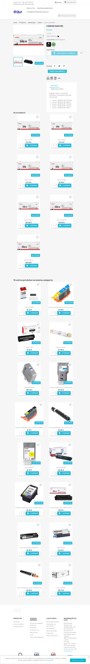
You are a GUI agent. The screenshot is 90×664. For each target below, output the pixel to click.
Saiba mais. (50, 660)
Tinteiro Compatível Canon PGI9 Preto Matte (29, 427)
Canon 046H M (61, 220)
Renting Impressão (45, 8)
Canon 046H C (28, 260)
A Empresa (33, 628)
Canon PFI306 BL (29, 387)
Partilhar (54, 66)
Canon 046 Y (28, 140)
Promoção (16, 622)
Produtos (31, 8)
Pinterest (64, 66)
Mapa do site (34, 632)
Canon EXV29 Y (61, 347)
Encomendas (50, 628)
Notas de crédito (51, 631)
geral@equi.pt (68, 651)
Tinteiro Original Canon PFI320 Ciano (60, 387)
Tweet (59, 66)
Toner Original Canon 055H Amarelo (61, 507)
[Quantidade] (48, 53)
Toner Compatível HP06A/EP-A (29, 548)
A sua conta (51, 618)
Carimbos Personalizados (38, 12)
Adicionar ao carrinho (64, 53)
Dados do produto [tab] (57, 89)
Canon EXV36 (61, 588)
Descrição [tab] (54, 86)
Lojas (31, 635)
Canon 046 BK (61, 180)
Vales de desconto (52, 635)
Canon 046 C (28, 180)
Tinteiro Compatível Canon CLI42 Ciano (61, 307)
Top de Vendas (18, 626)
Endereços (49, 633)
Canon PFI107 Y (29, 467)
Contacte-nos (34, 630)
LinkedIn (19, 610)
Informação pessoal (52, 622)
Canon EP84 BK (61, 467)
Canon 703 (29, 347)
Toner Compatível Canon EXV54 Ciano (61, 427)
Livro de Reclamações (36, 637)
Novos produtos (18, 624)
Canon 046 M (61, 140)
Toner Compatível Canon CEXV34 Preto (29, 588)
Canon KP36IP (29, 307)
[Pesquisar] (67, 15)
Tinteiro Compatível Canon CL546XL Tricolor (29, 507)
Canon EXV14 (61, 548)
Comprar (31, 145)
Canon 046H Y (28, 220)
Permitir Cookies (78, 660)
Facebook (15, 610)
